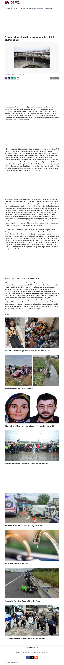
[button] (51, 78)
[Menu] (58, 2)
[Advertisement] (32, 22)
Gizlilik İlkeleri (36, 652)
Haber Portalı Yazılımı (12, 662)
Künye (24, 652)
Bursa (15, 8)
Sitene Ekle (45, 652)
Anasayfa (8, 8)
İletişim (29, 652)
